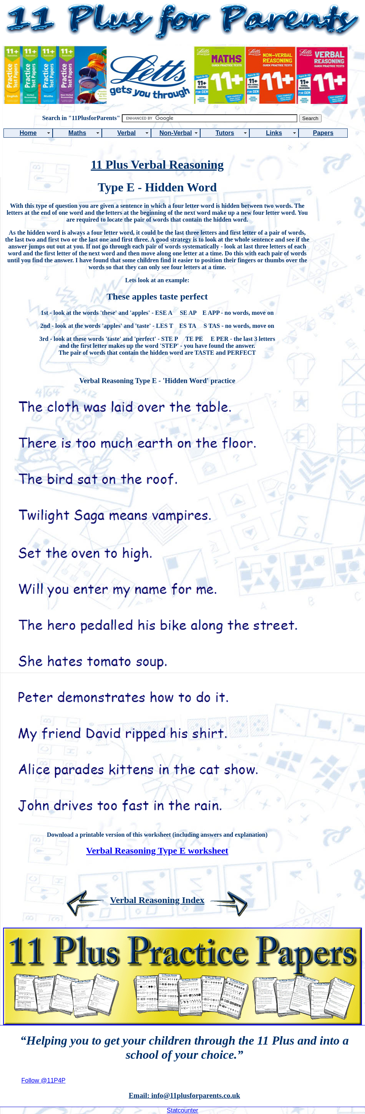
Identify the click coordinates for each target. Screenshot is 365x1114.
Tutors (225, 133)
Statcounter (182, 1110)
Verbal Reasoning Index (157, 900)
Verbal (126, 133)
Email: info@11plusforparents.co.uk (184, 1095)
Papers (323, 133)
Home (28, 133)
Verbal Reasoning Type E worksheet (157, 851)
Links (274, 133)
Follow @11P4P (44, 1080)
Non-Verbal (175, 133)
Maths (77, 133)
